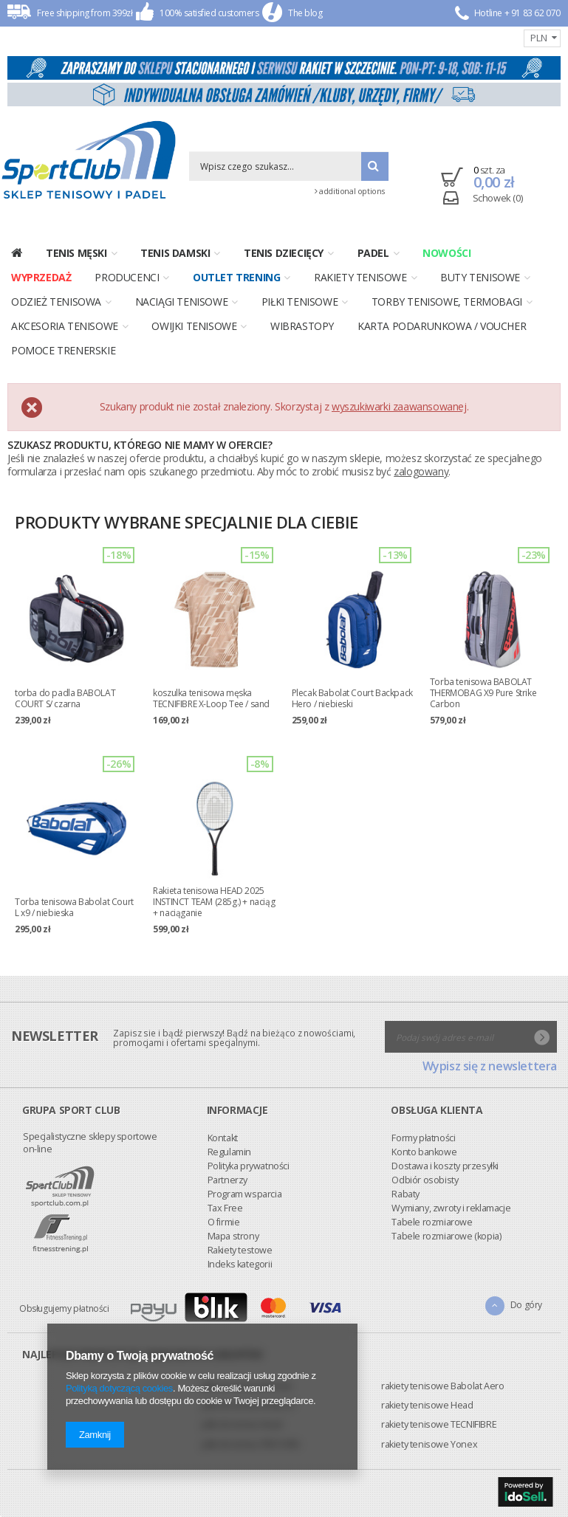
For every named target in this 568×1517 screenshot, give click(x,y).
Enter (493, 36)
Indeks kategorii (55, 1163)
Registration (453, 36)
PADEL (373, 253)
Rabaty (222, 1093)
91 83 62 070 (536, 13)
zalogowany (421, 471)
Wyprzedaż (41, 277)
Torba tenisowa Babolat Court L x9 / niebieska (74, 907)
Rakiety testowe (55, 1149)
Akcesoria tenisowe (64, 326)
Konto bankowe (240, 1051)
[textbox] (274, 166)
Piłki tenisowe (299, 302)
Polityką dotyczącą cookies (119, 1388)
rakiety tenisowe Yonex (429, 1444)
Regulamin (44, 1051)
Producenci (127, 277)
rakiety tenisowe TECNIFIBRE (438, 1424)
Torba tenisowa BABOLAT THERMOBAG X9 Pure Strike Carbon (483, 692)
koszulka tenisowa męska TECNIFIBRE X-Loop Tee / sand (211, 698)
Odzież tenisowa (56, 302)
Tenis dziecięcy (284, 253)
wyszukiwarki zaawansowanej (399, 406)
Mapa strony (49, 1135)
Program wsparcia (60, 1093)
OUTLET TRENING (236, 277)
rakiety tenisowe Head (427, 1405)
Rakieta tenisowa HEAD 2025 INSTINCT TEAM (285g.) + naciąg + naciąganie (214, 901)
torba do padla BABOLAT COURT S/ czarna (65, 698)
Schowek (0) (498, 197)
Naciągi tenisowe (181, 302)
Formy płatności (239, 1037)
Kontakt (38, 1037)
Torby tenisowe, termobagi (447, 302)
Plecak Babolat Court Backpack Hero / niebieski (352, 698)
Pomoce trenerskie (63, 350)
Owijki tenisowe (193, 326)
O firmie (39, 1121)
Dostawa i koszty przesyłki (261, 1065)
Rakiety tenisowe (360, 277)
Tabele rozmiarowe (248, 1121)
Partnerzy (43, 1079)
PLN (538, 37)
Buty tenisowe (480, 277)
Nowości (446, 253)
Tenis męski (76, 253)
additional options (350, 190)
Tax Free (40, 1107)
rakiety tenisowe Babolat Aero (442, 1386)
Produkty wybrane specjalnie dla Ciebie (186, 522)
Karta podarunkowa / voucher (441, 326)
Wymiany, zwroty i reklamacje (267, 1107)
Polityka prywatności (64, 1065)
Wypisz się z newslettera (489, 1248)
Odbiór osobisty (241, 1079)
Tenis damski (175, 253)
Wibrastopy (302, 326)
